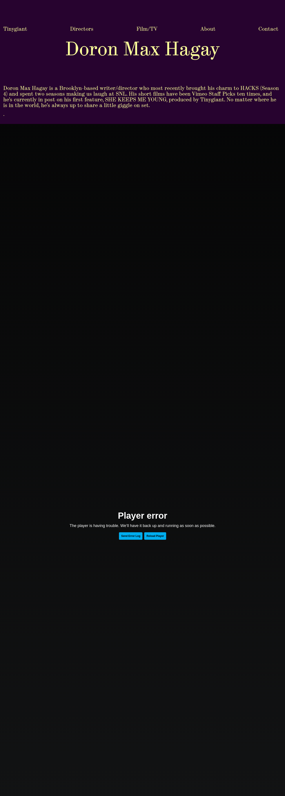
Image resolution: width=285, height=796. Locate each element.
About (208, 4)
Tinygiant (15, 4)
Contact (268, 4)
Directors (81, 4)
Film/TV (147, 4)
